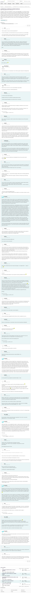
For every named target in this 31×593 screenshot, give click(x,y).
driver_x (25, 573)
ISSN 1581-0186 (23, 591)
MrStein (25, 580)
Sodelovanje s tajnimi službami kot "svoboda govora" (9, 573)
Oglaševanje (2, 591)
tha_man (25, 577)
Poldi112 (5, 50)
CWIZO (5, 244)
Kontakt (12, 591)
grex (5, 394)
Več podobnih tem (2, 587)
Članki (13, 3)
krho (5, 161)
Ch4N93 (5, 102)
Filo (4, 546)
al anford (5, 298)
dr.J (2, 578)
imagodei (5, 196)
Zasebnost (8, 575)
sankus (5, 236)
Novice (2, 3)
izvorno (22, 17)
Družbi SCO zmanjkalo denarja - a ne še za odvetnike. (8, 570)
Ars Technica (2, 11)
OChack (5, 277)
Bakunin (5, 92)
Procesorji (8, 585)
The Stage (10, 11)
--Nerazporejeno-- (9, 579)
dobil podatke (19, 11)
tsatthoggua (6, 140)
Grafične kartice (9, 582)
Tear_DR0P (6, 414)
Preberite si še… (2, 22)
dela (5, 332)
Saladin (5, 472)
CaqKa (5, 439)
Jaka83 (5, 123)
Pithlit (5, 84)
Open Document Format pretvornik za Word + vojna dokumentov (10, 577)
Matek (5, 38)
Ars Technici (26, 15)
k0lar (5, 179)
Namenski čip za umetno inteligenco (7, 580)
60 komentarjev (3, 20)
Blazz (5, 313)
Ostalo (21, 3)
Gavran (5, 170)
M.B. (5, 553)
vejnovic (25, 569)
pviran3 (5, 154)
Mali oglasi (9, 3)
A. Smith (5, 345)
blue (5, 463)
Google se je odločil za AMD (6, 583)
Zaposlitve (17, 3)
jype (2, 571)
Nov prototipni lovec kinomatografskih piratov (8, 23)
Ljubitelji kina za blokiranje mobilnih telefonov (10, 8)
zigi (24, 583)
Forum (5, 3)
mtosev (5, 59)
